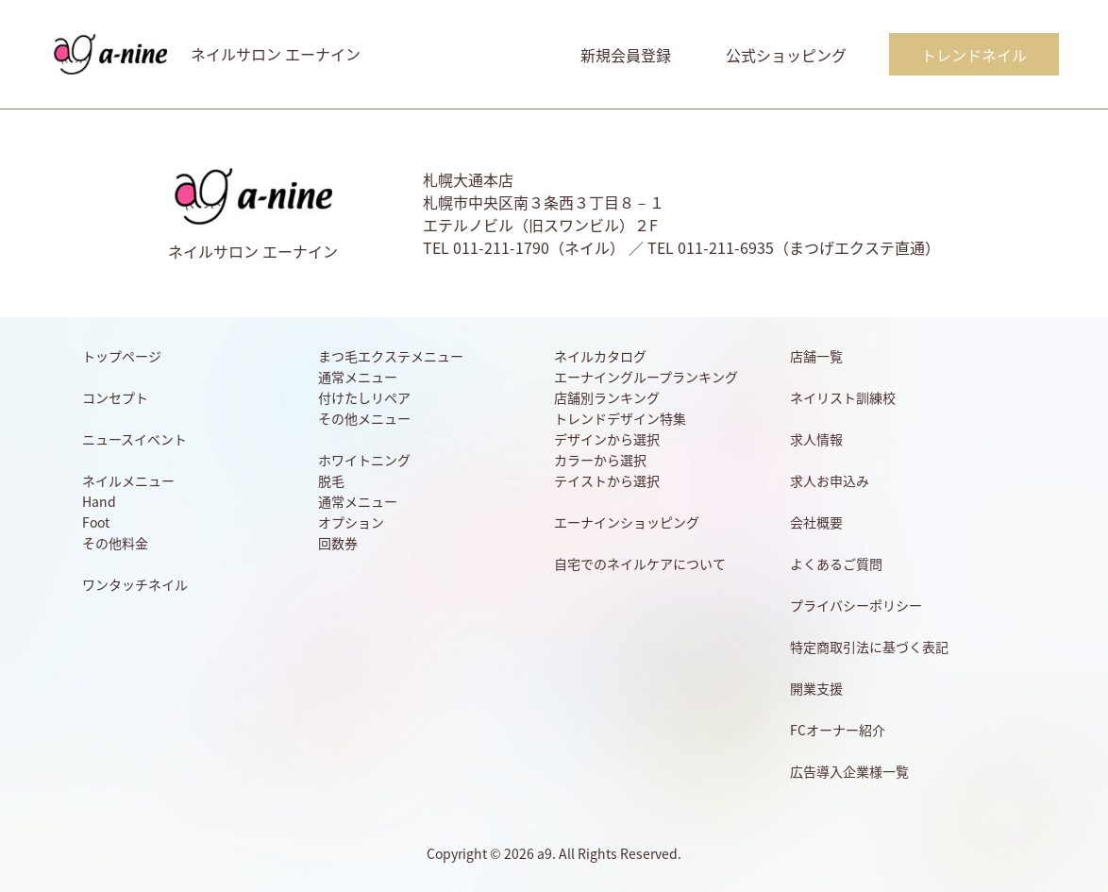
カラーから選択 (600, 459)
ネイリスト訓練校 (843, 397)
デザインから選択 (607, 438)
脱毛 (331, 480)
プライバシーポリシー (856, 605)
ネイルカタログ (600, 355)
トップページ (121, 355)
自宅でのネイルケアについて (640, 563)
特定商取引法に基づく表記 (869, 646)
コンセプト (115, 397)
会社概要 (816, 522)
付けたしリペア (364, 397)
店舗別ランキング (607, 397)
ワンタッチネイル (135, 584)
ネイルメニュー (128, 480)
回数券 (338, 542)
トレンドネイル (974, 54)
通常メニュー (357, 376)
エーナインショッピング (626, 522)
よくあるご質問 (836, 563)
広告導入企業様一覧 (849, 771)
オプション (351, 522)
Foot (95, 522)
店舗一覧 (816, 355)
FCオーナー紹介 (837, 729)
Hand (99, 501)
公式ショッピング (786, 54)
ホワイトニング (364, 459)
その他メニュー (364, 418)
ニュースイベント (134, 438)
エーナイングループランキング (646, 376)
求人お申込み (829, 480)
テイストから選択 (607, 480)
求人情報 (816, 438)
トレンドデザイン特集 (620, 418)
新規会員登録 (625, 54)
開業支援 (816, 688)
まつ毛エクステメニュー (390, 355)
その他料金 (115, 542)
